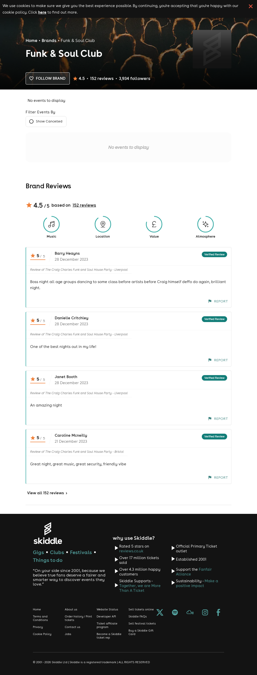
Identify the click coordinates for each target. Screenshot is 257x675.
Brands (49, 40)
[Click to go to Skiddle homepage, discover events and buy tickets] (47, 533)
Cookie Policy (42, 634)
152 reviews (84, 205)
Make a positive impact (197, 583)
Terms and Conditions (40, 618)
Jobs (68, 634)
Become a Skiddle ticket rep (109, 635)
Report (218, 301)
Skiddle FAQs (137, 616)
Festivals (81, 552)
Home (31, 40)
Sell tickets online (141, 609)
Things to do (47, 560)
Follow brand (48, 78)
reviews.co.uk (131, 551)
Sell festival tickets (142, 623)
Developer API (106, 616)
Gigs (38, 552)
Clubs (57, 552)
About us (71, 609)
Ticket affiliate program (107, 625)
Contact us (72, 627)
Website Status (107, 609)
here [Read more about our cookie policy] (42, 12)
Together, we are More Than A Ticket (140, 588)
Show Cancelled (46, 121)
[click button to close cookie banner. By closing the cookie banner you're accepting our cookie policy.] (250, 6)
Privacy (38, 627)
